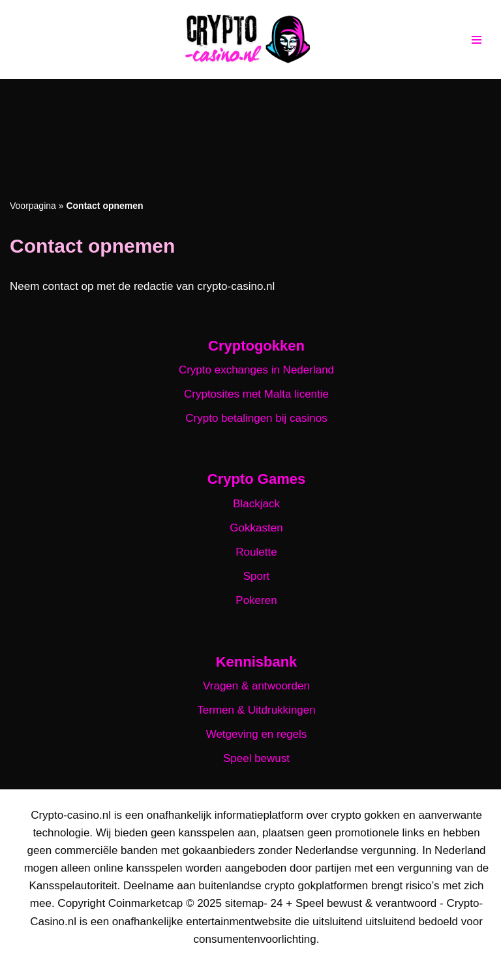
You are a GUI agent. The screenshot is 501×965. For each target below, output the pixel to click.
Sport (256, 576)
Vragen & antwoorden (256, 686)
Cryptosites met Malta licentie (256, 394)
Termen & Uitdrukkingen (256, 710)
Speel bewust (256, 758)
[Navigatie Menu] (476, 39)
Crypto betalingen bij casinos (256, 418)
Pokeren (256, 600)
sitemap (244, 903)
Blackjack (256, 504)
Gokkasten (256, 528)
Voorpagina (33, 205)
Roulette (256, 552)
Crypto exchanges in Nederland (256, 370)
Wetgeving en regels (256, 734)
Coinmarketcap (145, 903)
